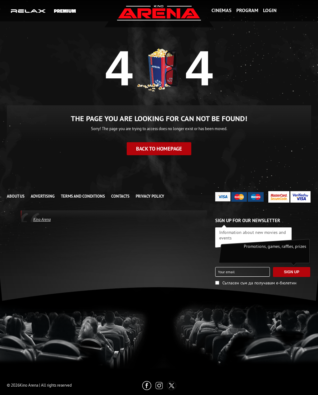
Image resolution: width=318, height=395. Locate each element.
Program (247, 10)
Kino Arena (42, 219)
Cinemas (221, 10)
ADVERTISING (43, 196)
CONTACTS (120, 196)
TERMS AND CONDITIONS (83, 196)
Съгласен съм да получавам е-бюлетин (259, 283)
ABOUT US (16, 196)
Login (270, 10)
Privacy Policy (150, 196)
